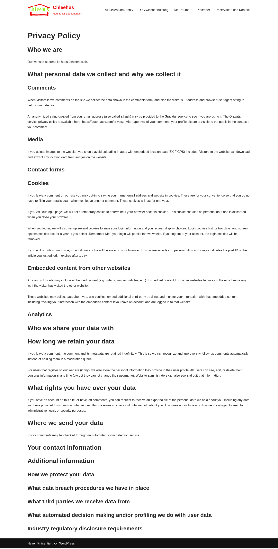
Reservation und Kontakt (232, 10)
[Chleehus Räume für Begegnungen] (55, 10)
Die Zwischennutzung (153, 10)
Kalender (203, 10)
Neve (31, 544)
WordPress (67, 544)
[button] (191, 10)
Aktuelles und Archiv (119, 10)
